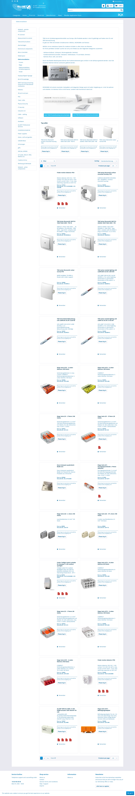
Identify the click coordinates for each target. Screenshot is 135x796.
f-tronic (21, 62)
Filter (43, 161)
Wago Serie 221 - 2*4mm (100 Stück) (66, 417)
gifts (19, 148)
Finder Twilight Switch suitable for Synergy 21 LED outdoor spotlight (66, 564)
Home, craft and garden (25, 137)
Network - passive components (23, 30)
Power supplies (22, 133)
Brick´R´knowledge (23, 79)
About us (42, 777)
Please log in (46, 151)
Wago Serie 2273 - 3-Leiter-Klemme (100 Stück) (65, 368)
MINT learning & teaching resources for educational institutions (25, 84)
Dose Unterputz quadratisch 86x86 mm (65, 465)
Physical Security (23, 104)
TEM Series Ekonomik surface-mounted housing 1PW (48, 141)
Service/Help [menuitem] (117, 1)
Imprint (42, 786)
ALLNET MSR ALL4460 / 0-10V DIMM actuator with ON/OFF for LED (67, 710)
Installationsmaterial (24, 130)
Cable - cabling (22, 114)
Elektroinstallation (23, 59)
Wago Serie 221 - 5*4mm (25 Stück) (106, 417)
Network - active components (22, 168)
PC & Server (21, 34)
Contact (42, 779)
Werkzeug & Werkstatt (24, 163)
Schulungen (21, 144)
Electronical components (25, 49)
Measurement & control (25, 38)
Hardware (21, 121)
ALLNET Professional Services (24, 125)
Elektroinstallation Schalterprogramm (24, 68)
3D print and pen (23, 93)
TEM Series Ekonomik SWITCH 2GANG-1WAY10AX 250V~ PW (88, 140)
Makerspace (21, 56)
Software (20, 118)
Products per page (104, 166)
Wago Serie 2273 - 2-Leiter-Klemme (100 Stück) (106, 612)
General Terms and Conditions (49, 781)
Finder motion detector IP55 (106, 660)
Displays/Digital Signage (25, 76)
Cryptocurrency (22, 160)
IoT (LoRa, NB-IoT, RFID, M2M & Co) (25, 155)
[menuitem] (103, 6)
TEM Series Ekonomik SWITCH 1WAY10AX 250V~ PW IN (69, 140)
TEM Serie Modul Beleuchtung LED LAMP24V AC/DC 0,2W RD (66, 319)
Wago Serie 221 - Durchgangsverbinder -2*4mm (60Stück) (107, 466)
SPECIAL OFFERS (22, 151)
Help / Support (44, 784)
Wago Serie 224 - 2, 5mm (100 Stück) (66, 514)
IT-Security (21, 107)
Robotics (20, 89)
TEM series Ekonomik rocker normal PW (107, 140)
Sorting (97, 161)
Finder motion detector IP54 (65, 172)
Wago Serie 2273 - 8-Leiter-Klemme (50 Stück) (106, 563)
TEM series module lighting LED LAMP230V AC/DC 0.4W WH (107, 271)
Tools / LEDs (21, 100)
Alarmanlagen (22, 45)
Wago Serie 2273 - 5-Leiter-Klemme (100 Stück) (106, 368)
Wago (20, 65)
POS (19, 97)
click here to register (102, 786)
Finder (21, 72)
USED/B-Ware (22, 141)
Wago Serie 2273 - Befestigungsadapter (104, 709)
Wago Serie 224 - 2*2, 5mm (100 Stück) (107, 514)
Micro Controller (23, 52)
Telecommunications (24, 42)
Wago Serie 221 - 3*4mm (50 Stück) (65, 612)
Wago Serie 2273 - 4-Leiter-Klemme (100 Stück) (65, 660)
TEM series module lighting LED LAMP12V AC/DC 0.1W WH (107, 319)
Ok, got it (130, 793)
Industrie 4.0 (21, 111)
